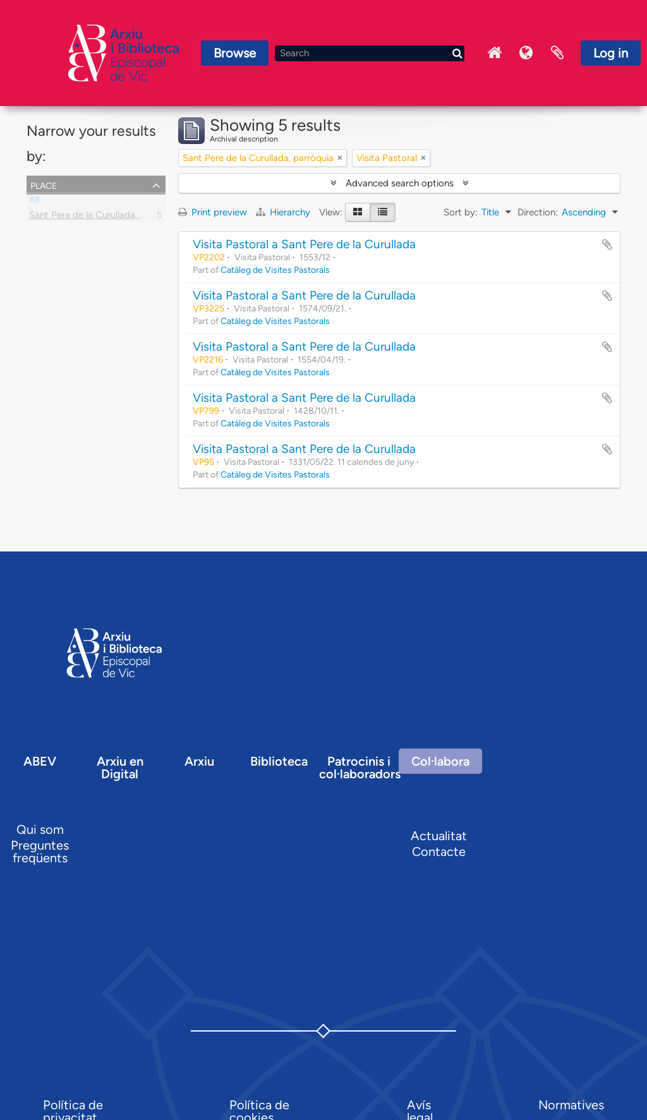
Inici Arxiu (494, 53)
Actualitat (439, 835)
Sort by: (461, 212)
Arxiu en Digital (120, 767)
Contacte (439, 851)
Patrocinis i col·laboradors (360, 767)
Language (525, 53)
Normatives (571, 1104)
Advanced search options (399, 183)
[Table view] (383, 212)
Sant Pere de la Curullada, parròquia (104, 217)
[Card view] (357, 212)
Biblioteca (279, 761)
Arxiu (199, 761)
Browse (235, 53)
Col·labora (440, 761)
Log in (610, 53)
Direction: (537, 212)
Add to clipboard (607, 244)
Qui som (40, 829)
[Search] (369, 53)
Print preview (212, 212)
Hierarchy (284, 212)
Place (43, 184)
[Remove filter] (339, 158)
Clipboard (557, 53)
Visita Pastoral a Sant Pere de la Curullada (304, 244)
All (34, 202)
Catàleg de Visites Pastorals (275, 270)
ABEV (39, 761)
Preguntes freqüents (40, 851)
